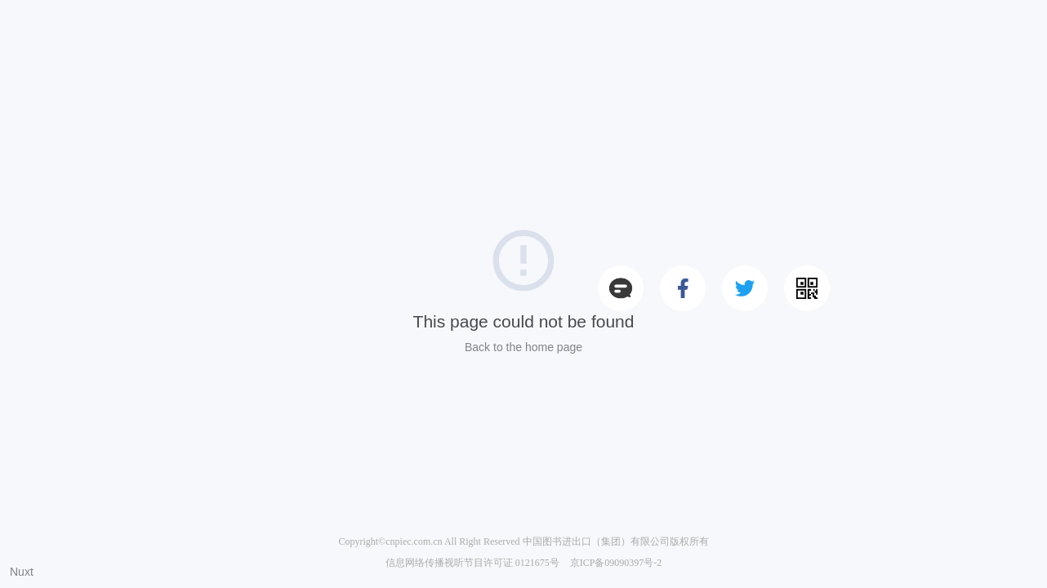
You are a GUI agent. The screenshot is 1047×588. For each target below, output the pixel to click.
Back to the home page (523, 347)
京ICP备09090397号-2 (616, 562)
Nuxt (21, 571)
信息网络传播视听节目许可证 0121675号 (472, 562)
